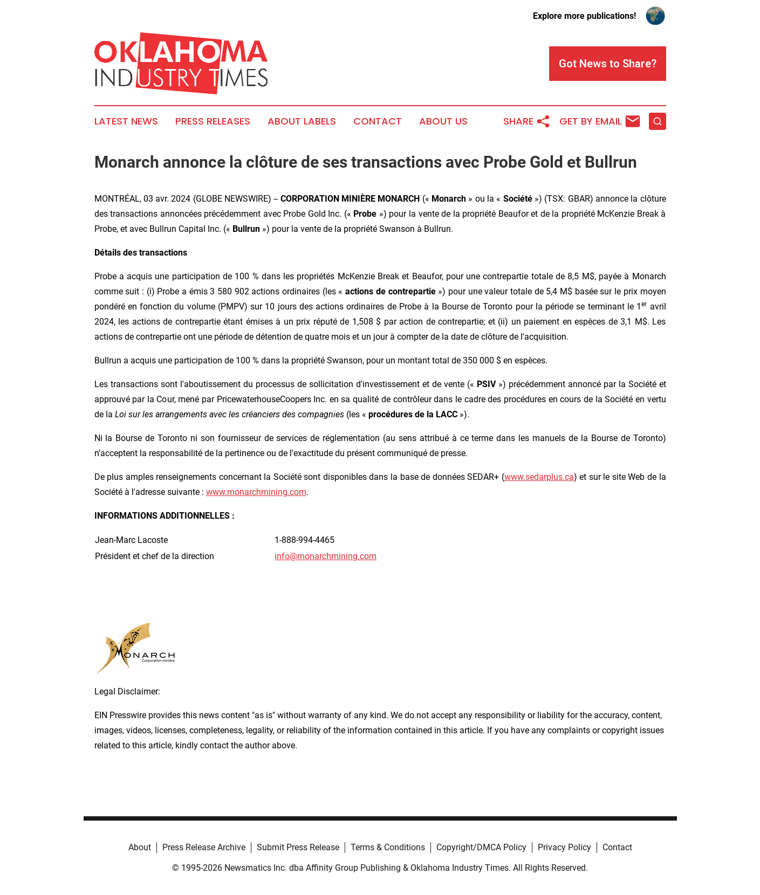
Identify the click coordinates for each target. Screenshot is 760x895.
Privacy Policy (564, 847)
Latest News (126, 121)
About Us (443, 121)
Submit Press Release (298, 847)
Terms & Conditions (388, 847)
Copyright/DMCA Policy (481, 847)
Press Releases (212, 121)
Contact (377, 121)
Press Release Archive (203, 847)
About (139, 847)
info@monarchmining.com (325, 556)
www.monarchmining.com (256, 492)
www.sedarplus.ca (539, 477)
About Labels (302, 121)
